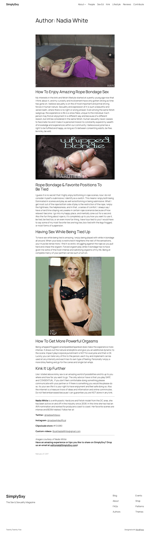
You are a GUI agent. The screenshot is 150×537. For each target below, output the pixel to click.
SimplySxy (12, 4)
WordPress (140, 529)
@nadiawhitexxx (52, 414)
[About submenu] (85, 4)
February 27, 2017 (42, 454)
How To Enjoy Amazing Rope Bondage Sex (72, 92)
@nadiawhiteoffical (56, 420)
